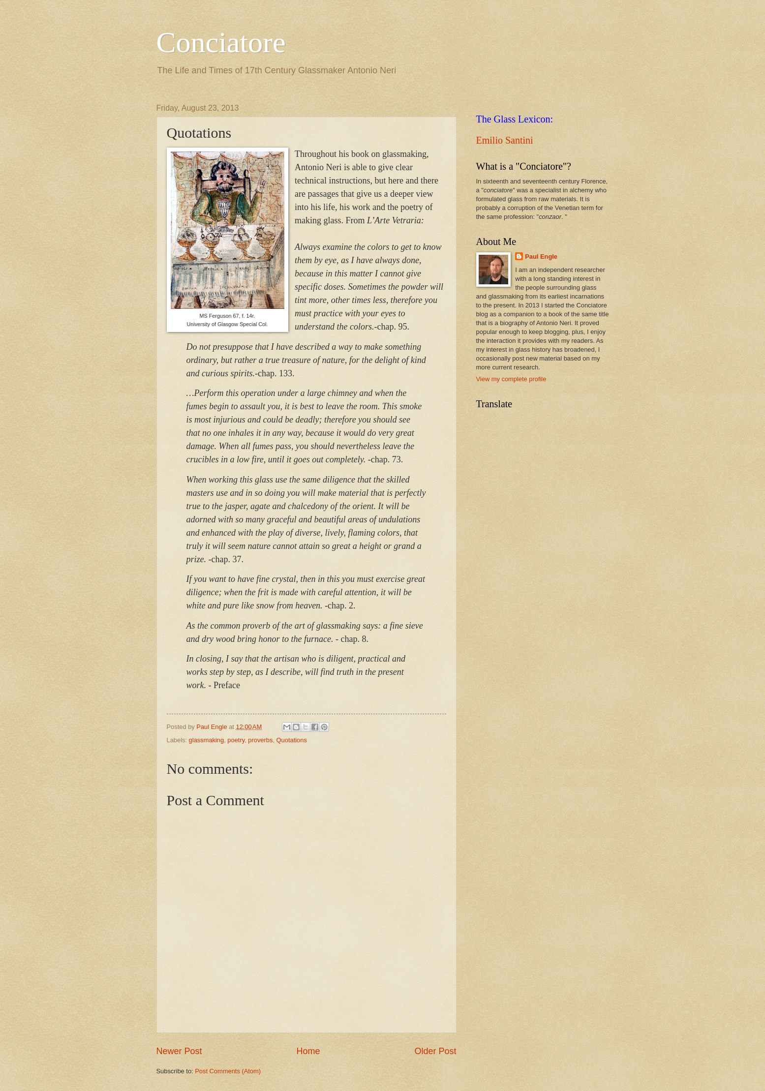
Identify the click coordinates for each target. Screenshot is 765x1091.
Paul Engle (541, 256)
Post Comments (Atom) (228, 1071)
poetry (236, 740)
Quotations (291, 740)
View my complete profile (511, 379)
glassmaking (206, 740)
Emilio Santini (504, 140)
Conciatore (221, 42)
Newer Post (179, 1051)
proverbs (260, 740)
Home (308, 1051)
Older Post (435, 1051)
